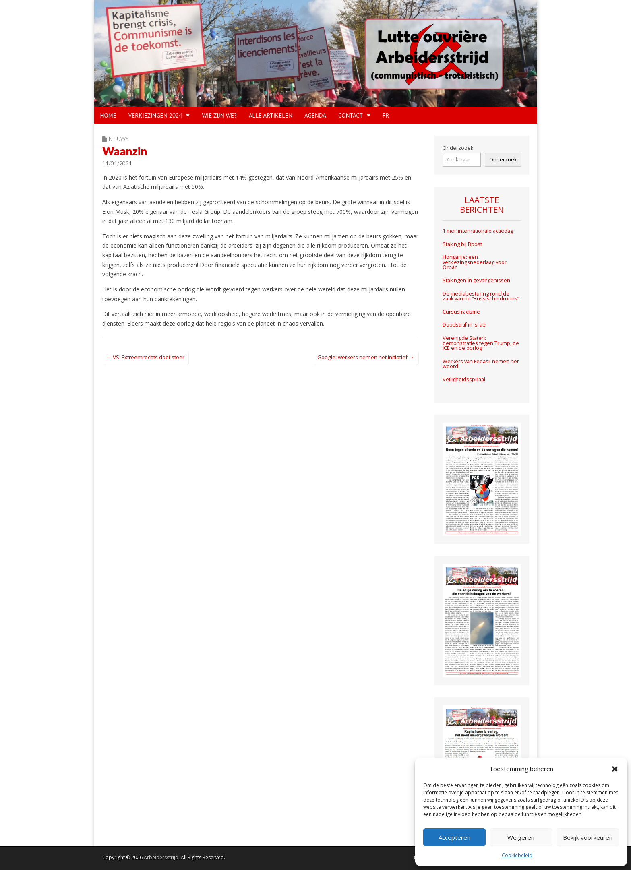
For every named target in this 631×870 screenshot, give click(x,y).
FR (386, 115)
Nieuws (118, 139)
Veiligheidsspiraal (464, 379)
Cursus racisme (461, 311)
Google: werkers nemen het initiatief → (365, 357)
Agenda (315, 115)
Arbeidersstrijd (161, 857)
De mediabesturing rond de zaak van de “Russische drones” (481, 296)
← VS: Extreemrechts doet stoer (145, 357)
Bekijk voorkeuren (587, 837)
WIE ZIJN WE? (219, 115)
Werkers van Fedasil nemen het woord (481, 364)
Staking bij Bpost (463, 244)
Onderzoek (503, 159)
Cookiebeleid (517, 855)
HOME (108, 115)
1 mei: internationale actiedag (478, 230)
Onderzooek (458, 148)
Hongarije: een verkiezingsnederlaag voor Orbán (475, 262)
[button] (615, 769)
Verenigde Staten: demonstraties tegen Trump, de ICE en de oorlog (481, 343)
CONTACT (350, 115)
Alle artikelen (270, 115)
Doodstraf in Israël (465, 324)
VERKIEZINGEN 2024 (155, 115)
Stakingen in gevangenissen (476, 280)
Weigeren (520, 837)
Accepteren (454, 837)
